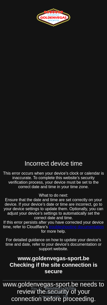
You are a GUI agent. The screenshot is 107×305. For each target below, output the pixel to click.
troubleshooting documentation (76, 227)
